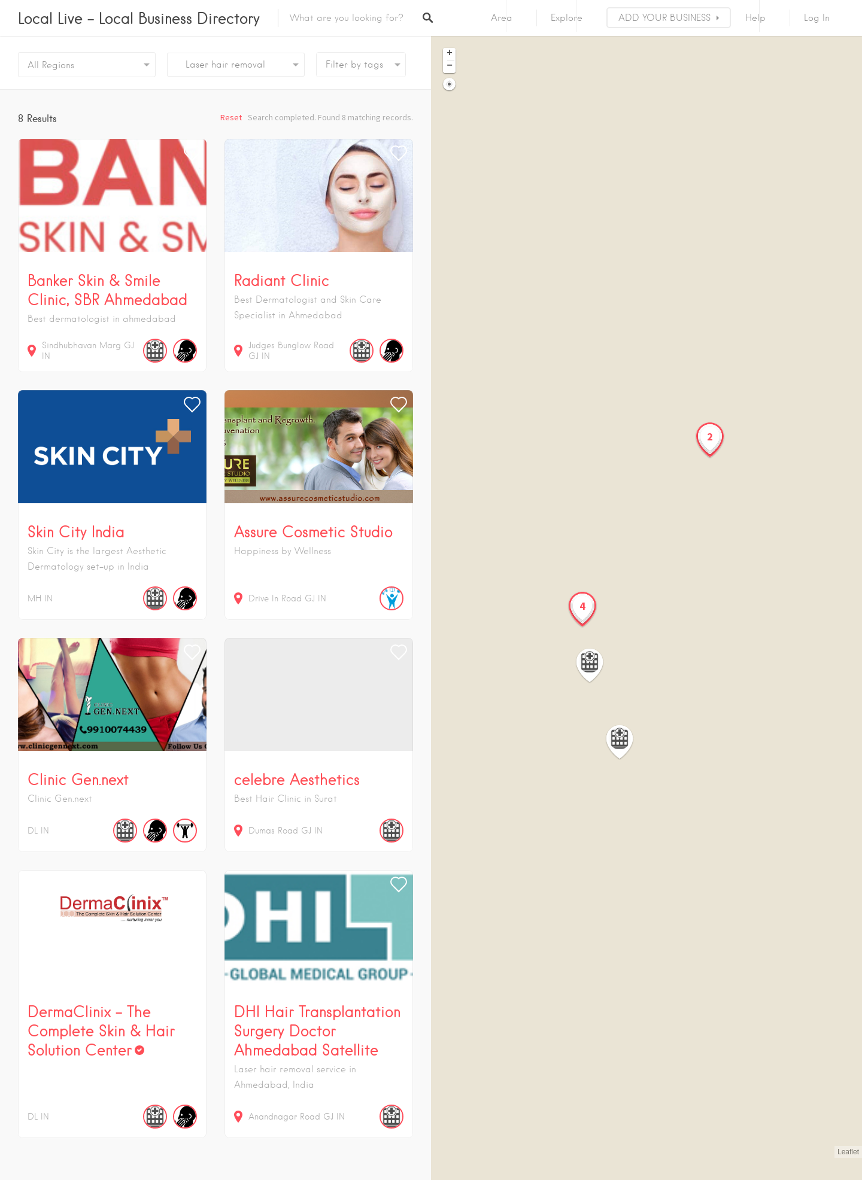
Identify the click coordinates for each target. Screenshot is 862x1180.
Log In (817, 18)
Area (501, 18)
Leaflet (848, 1152)
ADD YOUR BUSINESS (664, 18)
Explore (566, 18)
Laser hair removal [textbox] (221, 64)
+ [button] (450, 54)
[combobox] (236, 65)
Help (755, 18)
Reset (231, 117)
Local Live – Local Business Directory (139, 18)
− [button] (450, 66)
